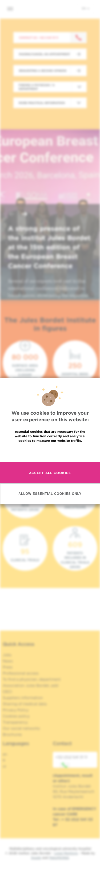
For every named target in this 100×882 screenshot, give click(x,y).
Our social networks (21, 728)
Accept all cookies (50, 473)
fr (4, 760)
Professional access (21, 673)
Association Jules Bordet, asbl (30, 685)
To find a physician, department (32, 679)
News (8, 661)
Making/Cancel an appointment (44, 54)
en (85, 8)
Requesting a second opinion (42, 70)
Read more (50, 452)
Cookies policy (16, 716)
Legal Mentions (66, 853)
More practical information (42, 102)
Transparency (15, 722)
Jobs (7, 655)
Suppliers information (23, 698)
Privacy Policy (16, 710)
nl (4, 766)
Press (8, 667)
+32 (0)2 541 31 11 (71, 761)
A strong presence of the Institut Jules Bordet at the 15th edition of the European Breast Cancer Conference (49, 247)
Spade (36, 858)
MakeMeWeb (59, 858)
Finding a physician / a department (37, 86)
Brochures (12, 734)
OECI (7, 691)
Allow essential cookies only (50, 494)
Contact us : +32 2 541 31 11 (38, 37)
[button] (11, 214)
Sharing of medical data (25, 704)
